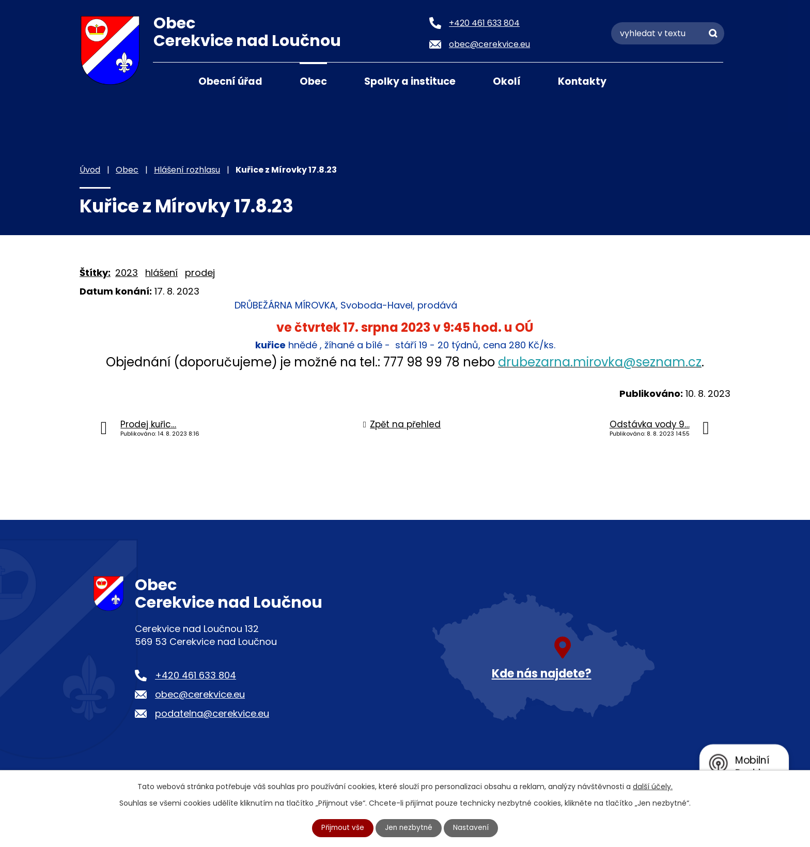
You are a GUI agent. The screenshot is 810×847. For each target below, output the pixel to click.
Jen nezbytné (409, 828)
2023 (126, 272)
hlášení (161, 272)
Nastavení (473, 828)
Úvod (166, 81)
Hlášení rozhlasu (187, 170)
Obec (313, 81)
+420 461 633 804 (195, 675)
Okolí (507, 81)
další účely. (653, 786)
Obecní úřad (230, 81)
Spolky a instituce (410, 81)
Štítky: (95, 272)
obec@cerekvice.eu (200, 694)
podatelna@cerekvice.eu (212, 713)
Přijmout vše (342, 828)
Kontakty (582, 81)
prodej (200, 272)
